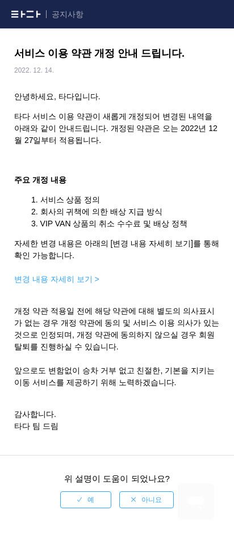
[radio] (85, 499)
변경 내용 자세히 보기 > (56, 279)
